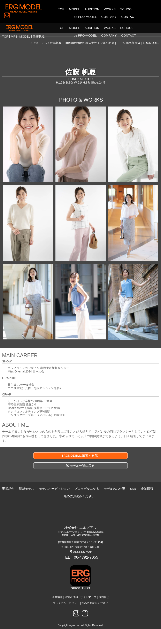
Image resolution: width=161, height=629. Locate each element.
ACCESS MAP (81, 542)
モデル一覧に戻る (80, 456)
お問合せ (103, 588)
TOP (5, 27)
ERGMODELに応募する (79, 446)
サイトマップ (88, 588)
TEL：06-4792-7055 (80, 548)
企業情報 (57, 588)
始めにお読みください (95, 593)
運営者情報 (71, 588)
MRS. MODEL (20, 27)
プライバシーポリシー (66, 593)
